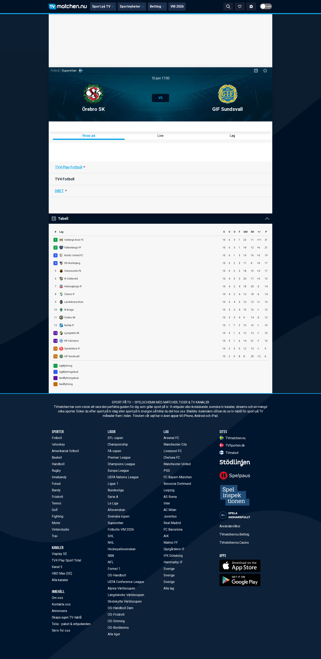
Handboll (58, 464)
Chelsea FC (172, 457)
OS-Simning (116, 621)
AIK (166, 536)
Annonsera (59, 611)
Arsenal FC (171, 438)
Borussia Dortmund (177, 484)
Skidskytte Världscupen (125, 601)
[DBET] (160, 191)
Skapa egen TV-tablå (66, 617)
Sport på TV (103, 6)
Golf (55, 510)
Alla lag (169, 588)
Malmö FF (171, 542)
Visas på (88, 136)
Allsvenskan (116, 510)
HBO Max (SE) (62, 573)
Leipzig (169, 490)
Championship (118, 444)
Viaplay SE (59, 554)
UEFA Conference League (126, 582)
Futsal (56, 484)
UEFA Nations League (123, 477)
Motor (56, 523)
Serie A (113, 497)
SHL (111, 536)
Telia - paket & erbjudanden (71, 624)
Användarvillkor (229, 526)
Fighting (57, 516)
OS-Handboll (117, 575)
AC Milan (170, 510)
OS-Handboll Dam (120, 608)
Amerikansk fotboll (65, 451)
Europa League (118, 471)
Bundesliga (116, 490)
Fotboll (55, 70)
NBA (111, 556)
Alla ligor (114, 634)
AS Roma (170, 497)
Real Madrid (172, 523)
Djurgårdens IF (174, 549)
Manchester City (175, 444)
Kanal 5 (57, 567)
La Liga (113, 503)
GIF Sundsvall (227, 98)
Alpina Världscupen (121, 588)
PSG (167, 471)
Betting (157, 6)
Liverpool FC (173, 451)
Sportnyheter (132, 6)
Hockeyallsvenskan (122, 549)
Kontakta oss (61, 604)
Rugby (56, 471)
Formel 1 (114, 569)
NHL (111, 542)
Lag (232, 136)
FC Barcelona (173, 529)
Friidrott (57, 497)
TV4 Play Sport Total (66, 560)
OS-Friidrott (116, 614)
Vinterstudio (60, 529)
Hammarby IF (173, 562)
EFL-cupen (115, 438)
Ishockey (58, 444)
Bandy (56, 490)
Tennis (56, 503)
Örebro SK (93, 98)
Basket (57, 457)
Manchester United (177, 464)
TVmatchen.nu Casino (234, 542)
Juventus (170, 516)
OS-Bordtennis (118, 628)
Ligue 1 (113, 484)
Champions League (121, 464)
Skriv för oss (61, 630)
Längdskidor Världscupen (126, 595)
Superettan (115, 523)
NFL (111, 562)
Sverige (169, 569)
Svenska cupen (118, 516)
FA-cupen (114, 451)
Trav (55, 536)
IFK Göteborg (173, 556)
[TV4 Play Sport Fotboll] (160, 167)
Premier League (119, 457)
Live (160, 136)
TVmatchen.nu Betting (234, 534)
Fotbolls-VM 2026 (121, 529)
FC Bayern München (178, 477)
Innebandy (59, 477)
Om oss (57, 598)
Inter (167, 503)
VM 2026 (177, 6)
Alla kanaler (60, 580)
